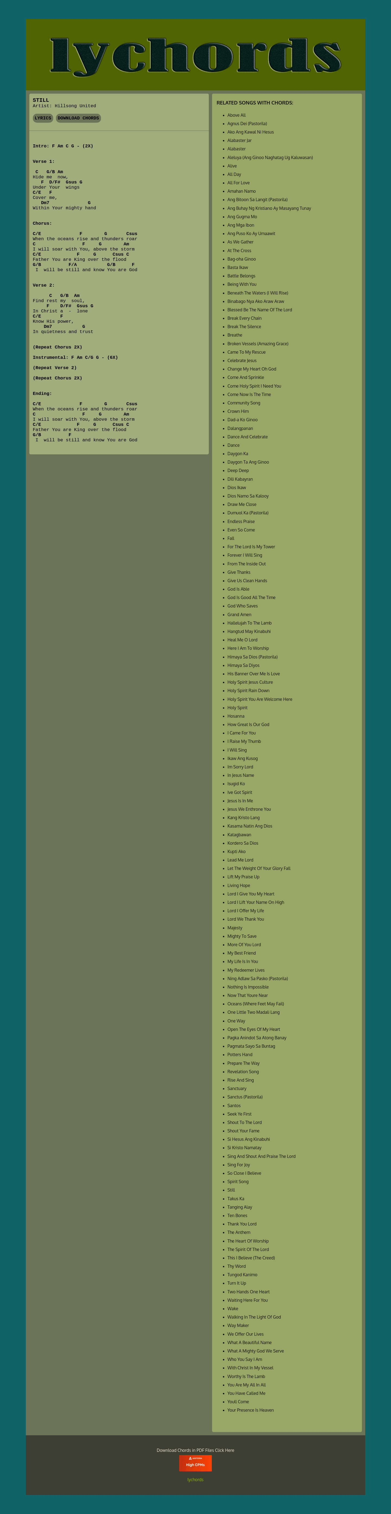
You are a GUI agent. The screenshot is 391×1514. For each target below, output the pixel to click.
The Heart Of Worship (248, 1241)
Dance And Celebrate (248, 436)
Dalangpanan (240, 428)
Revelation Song (243, 1071)
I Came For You (242, 733)
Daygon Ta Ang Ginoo (248, 462)
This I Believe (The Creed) (251, 1257)
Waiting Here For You (248, 1300)
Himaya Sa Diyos (244, 665)
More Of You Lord (244, 944)
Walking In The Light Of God (254, 1317)
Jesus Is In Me (240, 800)
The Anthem (239, 1232)
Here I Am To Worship (248, 648)
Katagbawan (239, 834)
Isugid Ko (236, 783)
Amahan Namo (242, 191)
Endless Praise (241, 521)
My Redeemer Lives (246, 970)
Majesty (235, 927)
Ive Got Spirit (240, 792)
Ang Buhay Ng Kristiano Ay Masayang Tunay (269, 208)
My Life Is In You (243, 961)
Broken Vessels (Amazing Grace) (258, 343)
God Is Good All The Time (252, 597)
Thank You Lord (242, 1224)
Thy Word (237, 1266)
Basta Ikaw (238, 267)
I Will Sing (237, 750)
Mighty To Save (242, 936)
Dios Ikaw (237, 487)
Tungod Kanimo (242, 1274)
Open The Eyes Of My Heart (254, 1029)
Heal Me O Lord (242, 639)
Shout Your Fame (244, 1130)
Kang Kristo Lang (244, 817)
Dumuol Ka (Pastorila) (248, 512)
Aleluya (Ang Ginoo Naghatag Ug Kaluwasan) (270, 157)
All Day (234, 174)
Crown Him (238, 411)
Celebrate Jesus (242, 360)
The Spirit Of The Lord (248, 1249)
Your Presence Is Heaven (251, 1410)
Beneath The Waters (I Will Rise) (258, 293)
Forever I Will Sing (245, 555)
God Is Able (239, 589)
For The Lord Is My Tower (251, 546)
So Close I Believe (244, 1173)
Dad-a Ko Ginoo (243, 419)
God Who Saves (243, 606)
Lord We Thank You (246, 919)
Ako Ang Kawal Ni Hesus (251, 132)
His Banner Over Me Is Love (254, 673)
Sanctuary (237, 1088)
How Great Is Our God (248, 724)
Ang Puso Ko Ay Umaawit (251, 233)
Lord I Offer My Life (246, 910)
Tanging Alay (240, 1207)
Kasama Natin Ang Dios (250, 826)
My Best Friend (242, 953)
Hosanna (236, 716)
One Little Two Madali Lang (254, 1012)
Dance (234, 445)
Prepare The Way (244, 1063)
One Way (236, 1021)
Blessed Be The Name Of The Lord (260, 309)
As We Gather (241, 242)
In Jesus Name (241, 775)
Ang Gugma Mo (242, 216)
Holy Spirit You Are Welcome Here (260, 699)
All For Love (239, 182)
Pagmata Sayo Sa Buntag (251, 1046)
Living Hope (239, 885)
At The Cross (239, 250)
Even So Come (241, 530)
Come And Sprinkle (246, 377)
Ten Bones (237, 1215)
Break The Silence (244, 326)
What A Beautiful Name (250, 1342)
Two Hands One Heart (249, 1291)
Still (231, 1190)
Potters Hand (240, 1054)
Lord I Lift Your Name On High (256, 902)
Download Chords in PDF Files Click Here (195, 1450)
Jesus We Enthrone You (249, 809)
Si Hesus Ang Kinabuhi (249, 1139)
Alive (232, 166)
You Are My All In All (247, 1385)
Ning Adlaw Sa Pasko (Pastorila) (258, 978)
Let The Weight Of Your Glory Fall (259, 868)
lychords (196, 1479)
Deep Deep (238, 470)
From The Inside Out (247, 563)
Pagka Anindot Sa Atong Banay (257, 1037)
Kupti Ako (237, 851)
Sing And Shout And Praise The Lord (262, 1156)
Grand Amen (239, 614)
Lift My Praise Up (244, 876)
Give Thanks (239, 572)
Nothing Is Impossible (248, 987)
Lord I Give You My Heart (251, 894)
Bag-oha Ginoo (242, 259)
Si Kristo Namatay (244, 1147)
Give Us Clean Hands (247, 580)
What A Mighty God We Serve (256, 1351)
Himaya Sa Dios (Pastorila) (253, 657)
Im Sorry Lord (240, 766)
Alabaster (237, 148)
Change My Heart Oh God (252, 369)
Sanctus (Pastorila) (245, 1097)
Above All (237, 115)
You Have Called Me (247, 1393)
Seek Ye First (240, 1114)
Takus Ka (236, 1198)
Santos (234, 1105)
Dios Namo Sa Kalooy (248, 496)
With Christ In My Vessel (250, 1367)
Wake (233, 1308)
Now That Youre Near (248, 995)
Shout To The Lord (245, 1122)
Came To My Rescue (247, 352)
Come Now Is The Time (249, 394)
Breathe (235, 335)
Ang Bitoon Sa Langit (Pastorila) (258, 199)
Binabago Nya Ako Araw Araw (256, 301)
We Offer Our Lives (246, 1334)
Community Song (244, 403)
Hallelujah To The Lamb (250, 623)
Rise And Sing (241, 1080)
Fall (231, 538)
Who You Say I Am (245, 1359)
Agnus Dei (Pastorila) (247, 123)
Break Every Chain (245, 318)
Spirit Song (238, 1181)
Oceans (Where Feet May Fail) (256, 1003)
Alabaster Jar (240, 140)
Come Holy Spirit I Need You (254, 386)
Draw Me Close (242, 504)
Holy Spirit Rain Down (249, 690)
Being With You (242, 284)
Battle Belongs (242, 275)
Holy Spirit (238, 707)
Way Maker (238, 1325)
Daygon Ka (238, 453)
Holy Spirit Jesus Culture (250, 682)
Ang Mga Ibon (241, 225)
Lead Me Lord (240, 860)
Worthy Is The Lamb (246, 1376)
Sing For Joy (239, 1164)
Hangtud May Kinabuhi (249, 631)
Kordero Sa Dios (243, 843)
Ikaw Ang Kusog (243, 758)
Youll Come (238, 1401)
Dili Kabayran (240, 479)
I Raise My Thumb (244, 741)
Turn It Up (237, 1283)
